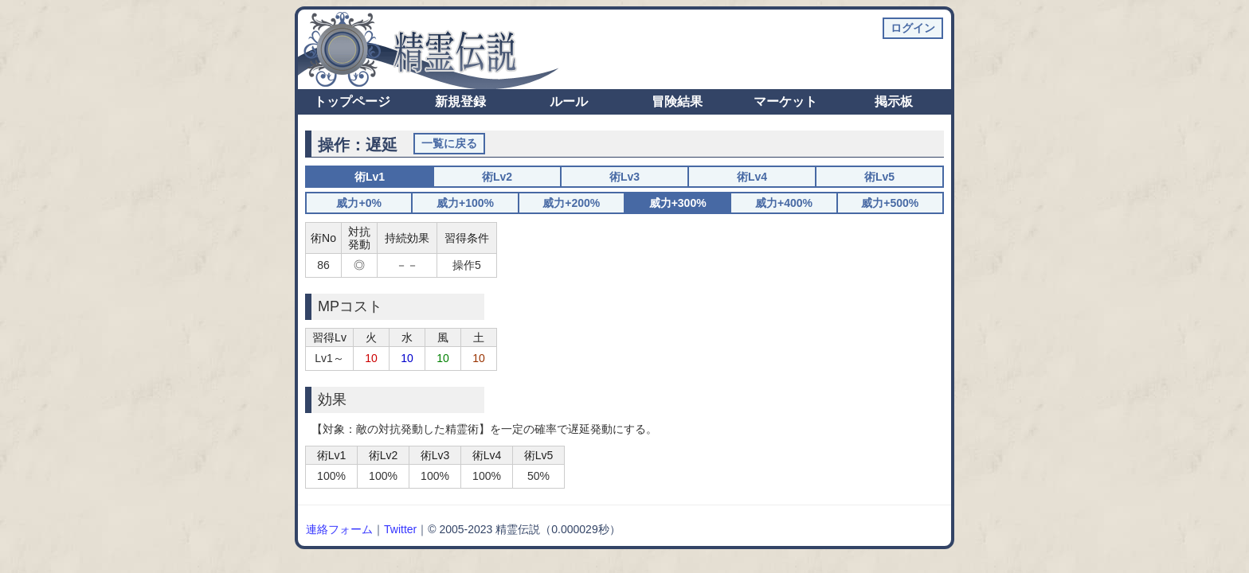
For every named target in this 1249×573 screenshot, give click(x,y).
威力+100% (465, 203)
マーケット (785, 101)
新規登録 (460, 101)
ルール (569, 101)
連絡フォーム (339, 529)
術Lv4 (752, 176)
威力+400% (783, 203)
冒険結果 (677, 101)
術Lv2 (497, 176)
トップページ (352, 101)
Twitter (400, 529)
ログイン (913, 27)
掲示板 (894, 101)
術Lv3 (624, 176)
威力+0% (358, 203)
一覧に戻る (449, 143)
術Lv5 (879, 176)
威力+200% (571, 203)
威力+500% (889, 203)
